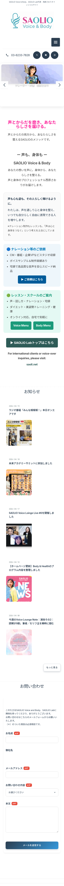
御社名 (9, 750)
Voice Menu (21, 325)
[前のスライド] (4, 85)
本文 (11, 803)
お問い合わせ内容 (19, 785)
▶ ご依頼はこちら (32, 279)
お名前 (13, 733)
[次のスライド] (59, 85)
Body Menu (43, 325)
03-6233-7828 (20, 55)
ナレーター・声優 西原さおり (32, 85)
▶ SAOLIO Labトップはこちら (32, 343)
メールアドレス (18, 768)
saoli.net (32, 364)
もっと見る (52, 667)
